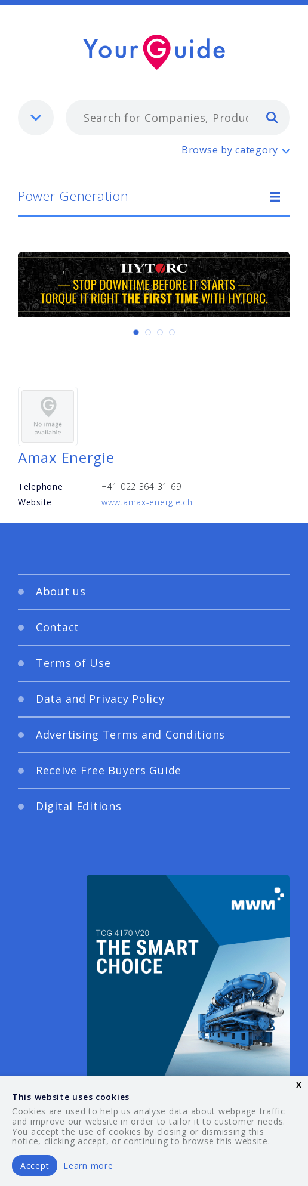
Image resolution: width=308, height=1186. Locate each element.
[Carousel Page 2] (148, 332)
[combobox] (178, 117)
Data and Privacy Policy (100, 698)
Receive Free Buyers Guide (108, 770)
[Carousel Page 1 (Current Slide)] (136, 332)
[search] (272, 117)
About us (61, 591)
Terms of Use (73, 663)
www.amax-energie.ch (147, 502)
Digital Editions (79, 806)
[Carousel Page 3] (160, 332)
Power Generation (73, 196)
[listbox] (36, 117)
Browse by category (229, 149)
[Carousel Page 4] (172, 332)
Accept (34, 1165)
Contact (57, 627)
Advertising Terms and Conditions (130, 734)
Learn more (88, 1165)
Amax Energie (66, 457)
